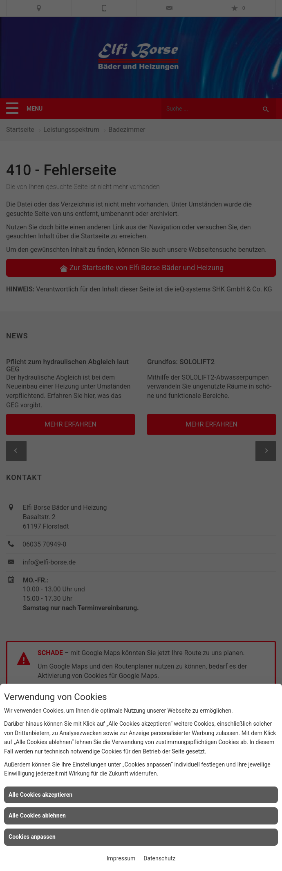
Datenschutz (159, 858)
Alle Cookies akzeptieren (40, 794)
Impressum (121, 858)
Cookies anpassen (32, 836)
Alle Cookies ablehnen (37, 815)
